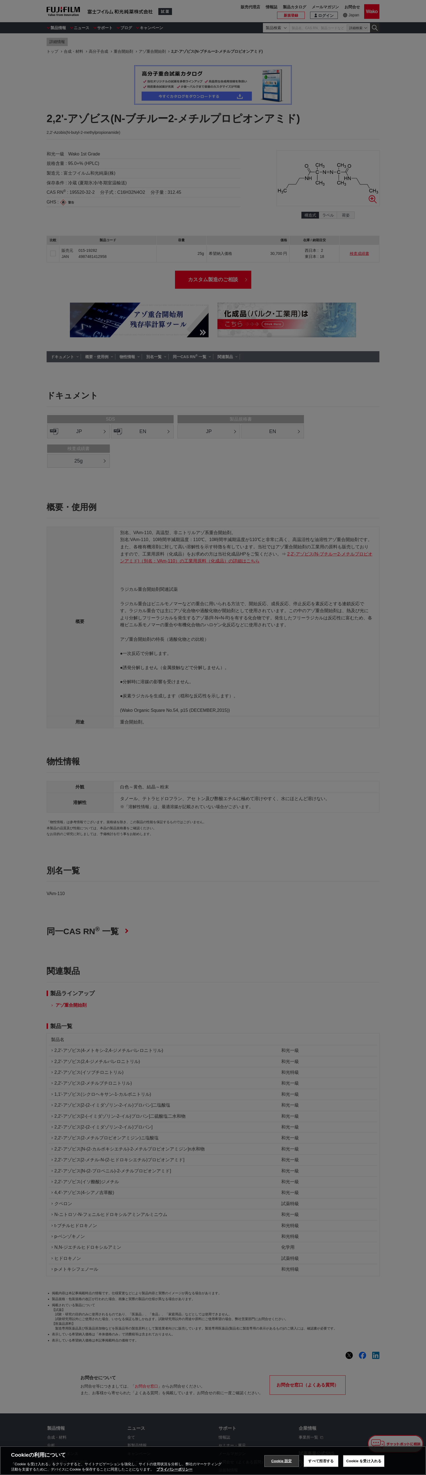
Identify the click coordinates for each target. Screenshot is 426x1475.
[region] (213, 1460)
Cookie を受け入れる (363, 1461)
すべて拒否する (321, 1461)
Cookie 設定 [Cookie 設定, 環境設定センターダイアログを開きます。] (281, 1461)
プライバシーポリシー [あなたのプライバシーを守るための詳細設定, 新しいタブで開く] (174, 1469)
